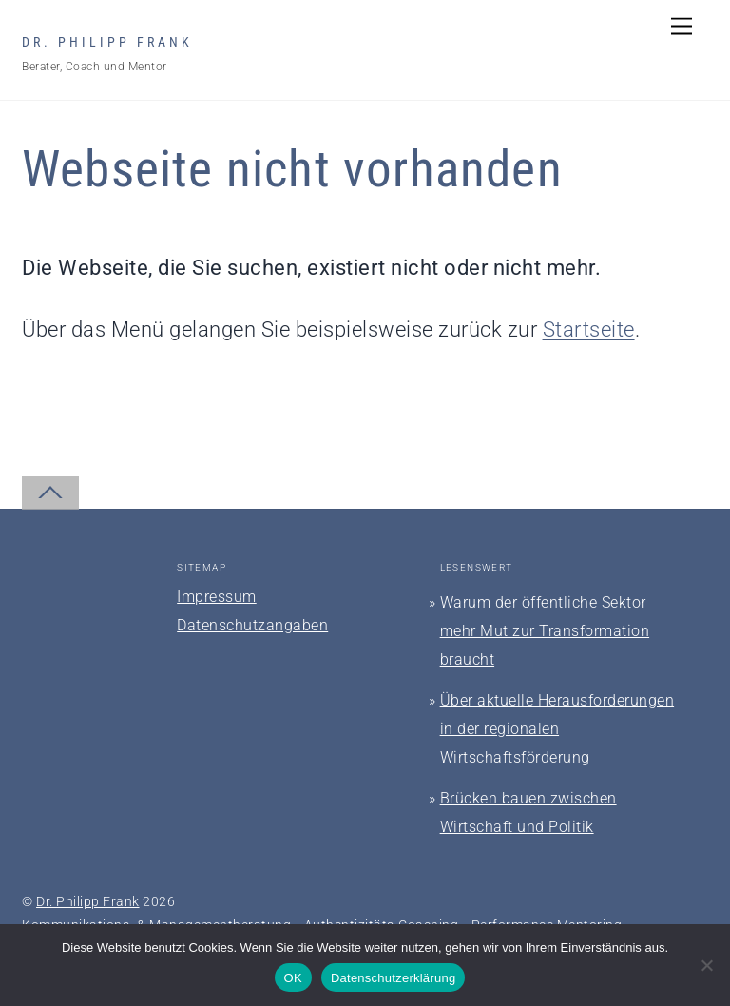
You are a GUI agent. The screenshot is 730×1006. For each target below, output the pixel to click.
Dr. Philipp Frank (88, 901)
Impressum (217, 597)
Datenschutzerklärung (393, 978)
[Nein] (706, 965)
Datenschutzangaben (252, 625)
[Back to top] (50, 493)
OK (293, 978)
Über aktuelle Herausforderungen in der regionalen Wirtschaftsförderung (557, 728)
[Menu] (682, 26)
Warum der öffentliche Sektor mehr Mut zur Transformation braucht (545, 630)
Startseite (589, 329)
